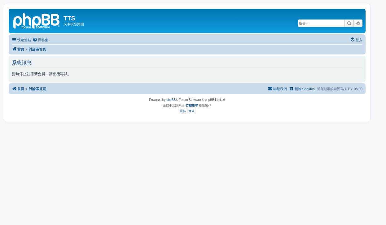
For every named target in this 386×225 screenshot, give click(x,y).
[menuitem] (40, 40)
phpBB (171, 100)
